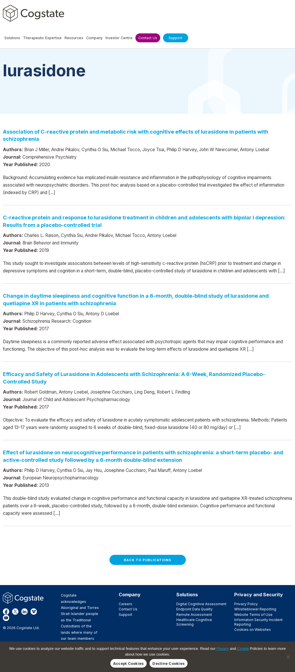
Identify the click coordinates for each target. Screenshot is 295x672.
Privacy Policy (246, 604)
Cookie (243, 648)
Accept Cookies (128, 663)
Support (125, 614)
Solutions (187, 594)
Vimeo (34, 611)
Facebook (6, 611)
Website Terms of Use (253, 614)
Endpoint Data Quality (194, 609)
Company (130, 594)
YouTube (6, 618)
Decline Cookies (168, 663)
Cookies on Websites (252, 629)
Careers (125, 604)
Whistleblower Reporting (255, 609)
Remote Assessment (194, 614)
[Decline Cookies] (288, 657)
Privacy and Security (258, 594)
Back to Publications (147, 560)
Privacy (223, 648)
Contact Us (128, 609)
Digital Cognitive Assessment (201, 604)
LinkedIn (24, 611)
